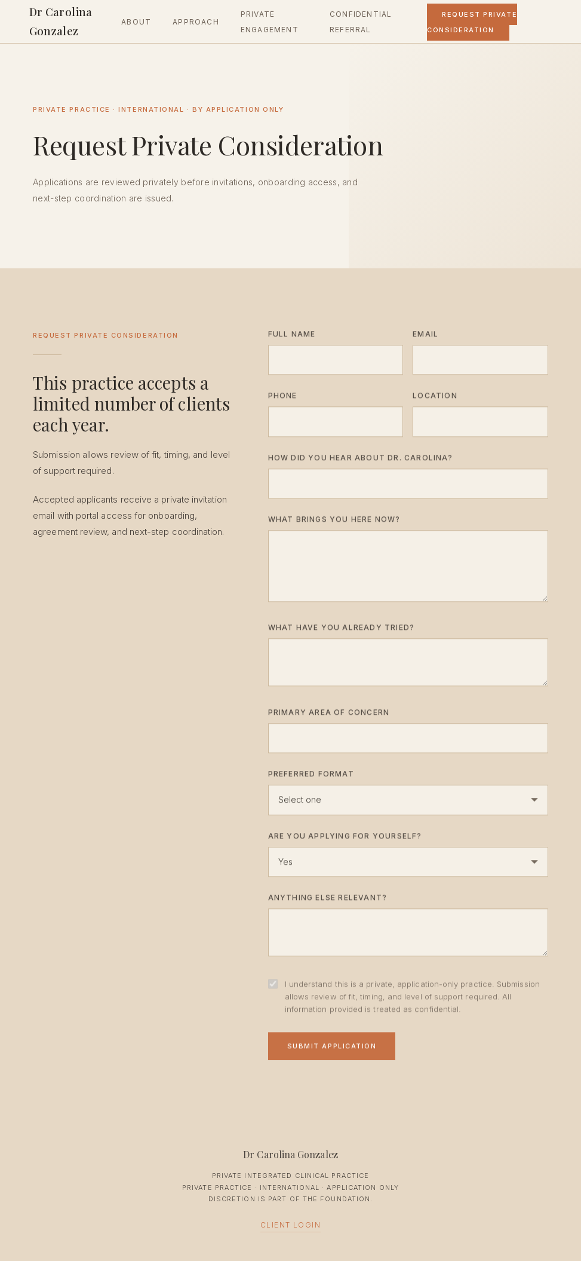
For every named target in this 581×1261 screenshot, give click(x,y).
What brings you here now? (334, 522)
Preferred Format (311, 776)
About (136, 21)
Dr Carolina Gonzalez (61, 21)
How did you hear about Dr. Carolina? (360, 460)
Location (435, 398)
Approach (196, 21)
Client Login (290, 1224)
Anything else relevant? (328, 900)
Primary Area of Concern (329, 715)
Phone (282, 398)
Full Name (292, 336)
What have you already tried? (341, 630)
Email (425, 336)
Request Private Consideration (472, 22)
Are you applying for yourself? (345, 838)
